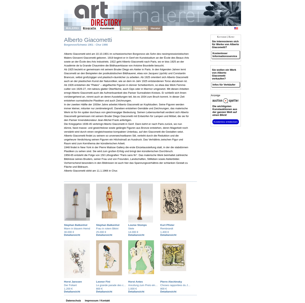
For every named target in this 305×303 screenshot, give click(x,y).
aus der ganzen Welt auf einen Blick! (224, 110)
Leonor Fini (103, 281)
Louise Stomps (137, 225)
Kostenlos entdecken (226, 121)
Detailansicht (72, 234)
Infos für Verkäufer (224, 84)
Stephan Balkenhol (75, 225)
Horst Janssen (73, 281)
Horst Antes (135, 281)
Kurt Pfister (167, 225)
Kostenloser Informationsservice (225, 55)
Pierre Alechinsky (171, 281)
